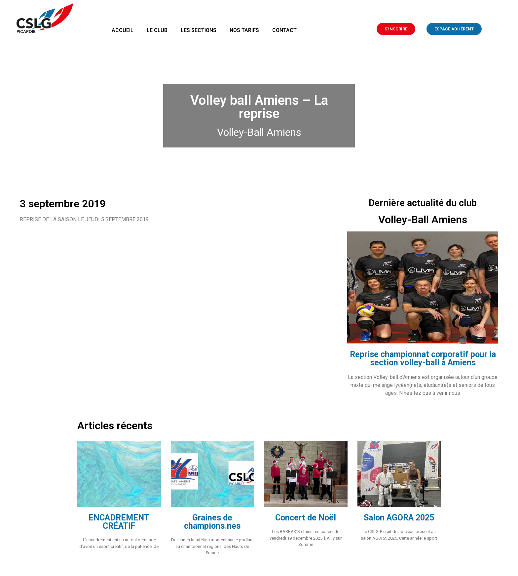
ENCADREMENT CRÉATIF (119, 522)
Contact (284, 30)
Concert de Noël (305, 517)
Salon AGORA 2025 (399, 517)
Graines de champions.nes (212, 522)
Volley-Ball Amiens (259, 132)
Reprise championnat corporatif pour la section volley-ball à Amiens (423, 358)
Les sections (198, 30)
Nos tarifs (244, 30)
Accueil (122, 30)
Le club (157, 30)
